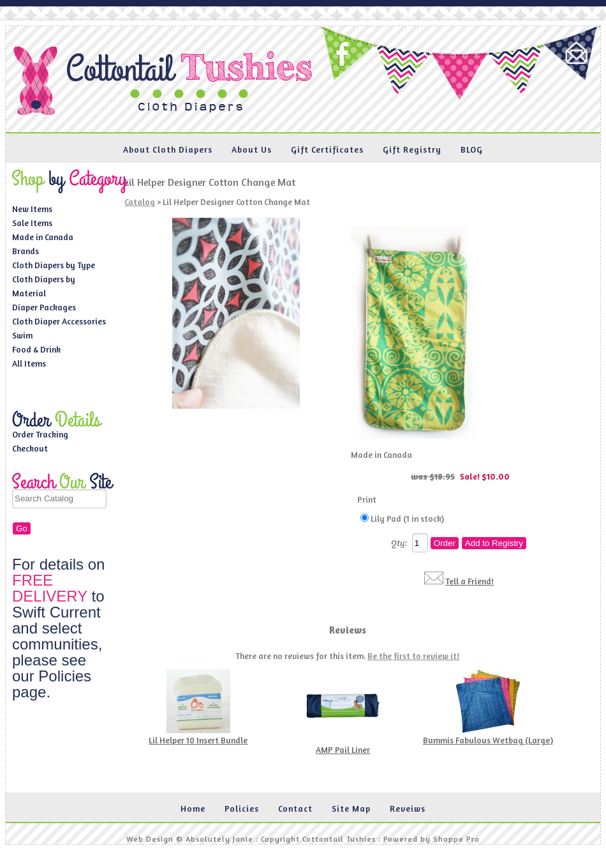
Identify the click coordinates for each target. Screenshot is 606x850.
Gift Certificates (327, 149)
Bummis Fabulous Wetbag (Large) (488, 740)
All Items (29, 363)
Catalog (139, 202)
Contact (295, 808)
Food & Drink (36, 349)
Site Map (351, 808)
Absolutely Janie (219, 839)
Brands (25, 251)
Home (193, 808)
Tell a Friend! (469, 581)
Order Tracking (40, 434)
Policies (242, 808)
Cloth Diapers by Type (53, 265)
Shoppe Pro (456, 839)
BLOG (472, 149)
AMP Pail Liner (343, 750)
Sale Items (32, 223)
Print (366, 499)
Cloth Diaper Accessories (59, 321)
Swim (22, 335)
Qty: (399, 543)
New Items (32, 209)
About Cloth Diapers (167, 149)
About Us (252, 149)
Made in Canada (42, 237)
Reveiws (407, 808)
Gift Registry (412, 149)
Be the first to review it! (413, 656)
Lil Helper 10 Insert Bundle (198, 740)
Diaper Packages (44, 307)
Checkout (30, 448)
